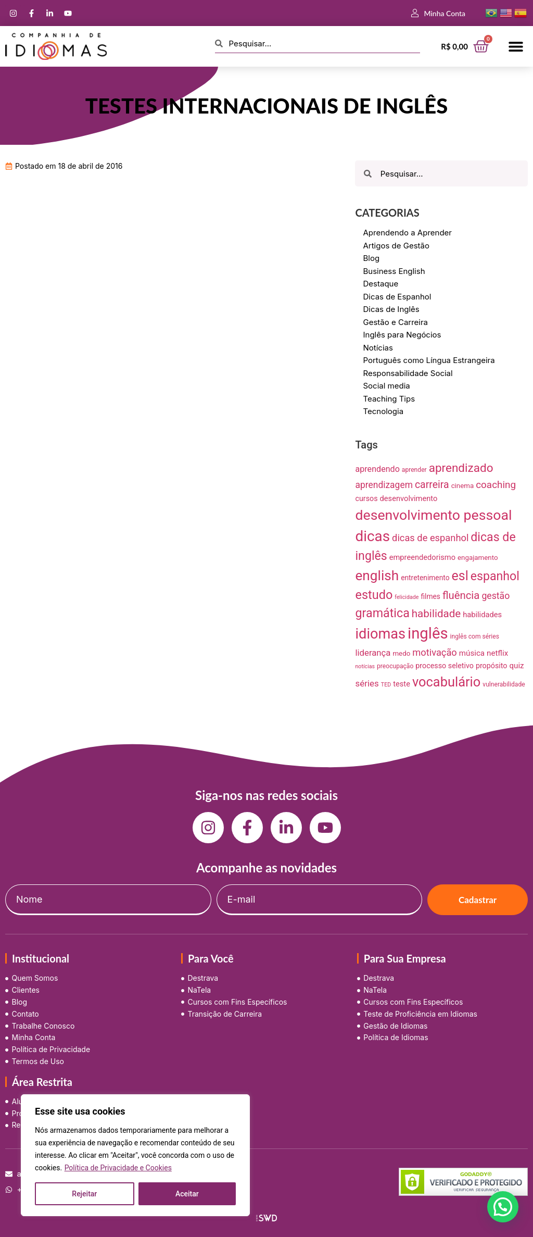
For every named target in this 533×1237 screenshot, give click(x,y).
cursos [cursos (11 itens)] (366, 498)
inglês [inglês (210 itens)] (428, 633)
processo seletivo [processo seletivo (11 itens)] (444, 665)
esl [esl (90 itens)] (460, 575)
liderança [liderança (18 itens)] (372, 652)
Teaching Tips (389, 399)
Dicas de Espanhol (397, 297)
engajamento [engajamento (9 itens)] (478, 557)
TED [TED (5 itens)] (386, 684)
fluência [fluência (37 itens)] (461, 595)
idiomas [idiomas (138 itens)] (380, 634)
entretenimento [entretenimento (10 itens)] (425, 577)
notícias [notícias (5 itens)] (365, 666)
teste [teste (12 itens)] (401, 684)
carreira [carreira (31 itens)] (432, 485)
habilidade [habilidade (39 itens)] (436, 613)
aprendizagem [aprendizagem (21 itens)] (383, 485)
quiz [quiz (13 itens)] (516, 665)
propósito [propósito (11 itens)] (491, 665)
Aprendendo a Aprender (407, 233)
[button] (516, 46)
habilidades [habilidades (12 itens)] (482, 614)
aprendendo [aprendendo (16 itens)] (377, 469)
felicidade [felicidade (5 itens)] (406, 597)
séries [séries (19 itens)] (366, 683)
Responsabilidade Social (407, 373)
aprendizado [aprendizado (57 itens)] (461, 468)
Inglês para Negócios (402, 335)
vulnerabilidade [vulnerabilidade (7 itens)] (504, 684)
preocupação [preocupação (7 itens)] (395, 666)
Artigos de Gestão (396, 246)
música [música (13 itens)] (472, 653)
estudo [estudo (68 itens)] (373, 595)
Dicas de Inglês (391, 309)
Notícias (377, 348)
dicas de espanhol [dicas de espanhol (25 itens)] (430, 537)
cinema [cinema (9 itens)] (462, 486)
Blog (371, 258)
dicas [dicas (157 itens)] (372, 536)
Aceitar (187, 1194)
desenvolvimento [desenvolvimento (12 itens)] (409, 498)
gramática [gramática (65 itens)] (382, 613)
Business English (394, 271)
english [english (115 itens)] (377, 575)
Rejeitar (84, 1194)
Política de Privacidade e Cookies (118, 1168)
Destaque (380, 284)
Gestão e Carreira (395, 322)
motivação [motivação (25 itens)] (434, 652)
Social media (386, 386)
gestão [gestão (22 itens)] (495, 596)
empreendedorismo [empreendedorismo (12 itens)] (422, 557)
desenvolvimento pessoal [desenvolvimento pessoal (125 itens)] (433, 515)
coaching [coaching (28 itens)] (496, 485)
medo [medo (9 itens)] (401, 653)
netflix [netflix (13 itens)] (497, 653)
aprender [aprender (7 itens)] (414, 469)
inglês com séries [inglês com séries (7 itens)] (474, 636)
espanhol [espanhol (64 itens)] (495, 576)
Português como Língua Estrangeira (428, 360)
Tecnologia (383, 411)
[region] (135, 1155)
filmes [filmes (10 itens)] (430, 596)
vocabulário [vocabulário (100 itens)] (446, 682)
